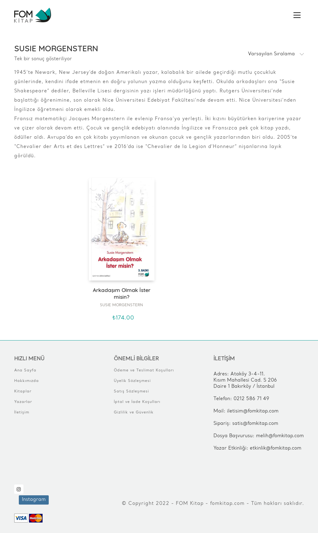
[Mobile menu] (297, 15)
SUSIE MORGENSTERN (121, 305)
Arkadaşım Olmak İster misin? (122, 293)
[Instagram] (18, 489)
